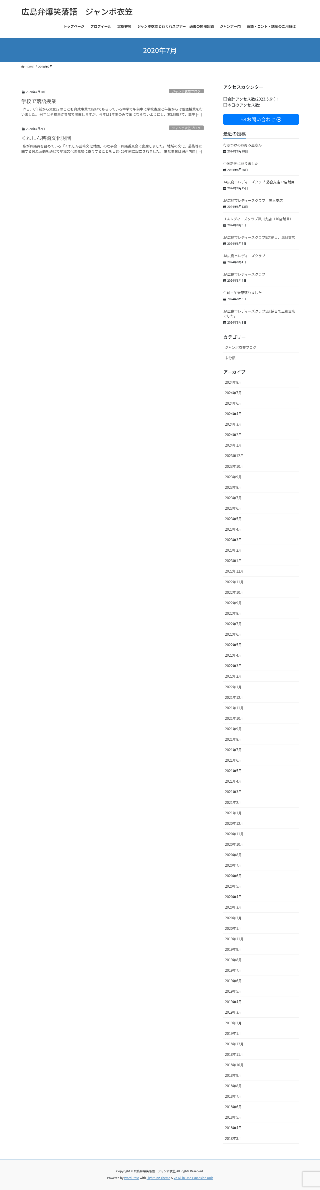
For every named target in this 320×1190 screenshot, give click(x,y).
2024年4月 (233, 413)
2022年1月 (233, 686)
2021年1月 (233, 812)
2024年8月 (233, 382)
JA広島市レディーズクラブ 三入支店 (253, 200)
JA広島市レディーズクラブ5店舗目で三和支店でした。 (259, 314)
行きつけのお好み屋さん (242, 144)
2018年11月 (234, 1054)
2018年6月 (233, 1106)
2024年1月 (233, 445)
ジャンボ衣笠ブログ (186, 91)
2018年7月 (233, 1096)
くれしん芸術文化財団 (46, 137)
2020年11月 (234, 833)
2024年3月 (233, 424)
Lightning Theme (158, 1178)
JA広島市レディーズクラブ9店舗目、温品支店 (259, 237)
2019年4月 (233, 1001)
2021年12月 (234, 697)
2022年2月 (233, 676)
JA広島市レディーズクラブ (244, 255)
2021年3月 (233, 791)
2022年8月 (233, 613)
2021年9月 (233, 728)
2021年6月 (233, 760)
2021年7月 (233, 749)
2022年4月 (233, 655)
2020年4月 (233, 896)
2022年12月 (234, 571)
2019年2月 (233, 1022)
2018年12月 (234, 1043)
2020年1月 (233, 928)
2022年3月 (233, 665)
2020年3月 (233, 907)
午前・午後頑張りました (242, 292)
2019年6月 (233, 980)
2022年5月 (233, 644)
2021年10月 (234, 718)
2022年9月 (233, 602)
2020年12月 (234, 823)
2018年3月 (233, 1138)
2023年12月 (234, 455)
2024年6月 (233, 403)
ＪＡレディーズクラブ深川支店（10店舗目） (258, 218)
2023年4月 (233, 529)
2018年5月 (233, 1117)
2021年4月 (233, 781)
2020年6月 (233, 875)
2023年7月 (233, 497)
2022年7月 (233, 623)
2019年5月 (233, 991)
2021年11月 (234, 707)
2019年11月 (234, 938)
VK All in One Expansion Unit (193, 1178)
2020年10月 (234, 844)
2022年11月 (234, 581)
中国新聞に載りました (240, 163)
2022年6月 (233, 634)
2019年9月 (233, 949)
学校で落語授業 (38, 101)
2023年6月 (233, 508)
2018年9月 (233, 1075)
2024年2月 (233, 434)
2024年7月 (233, 392)
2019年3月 (233, 1012)
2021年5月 (233, 770)
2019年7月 (233, 970)
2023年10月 (234, 466)
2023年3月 (233, 539)
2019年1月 (233, 1033)
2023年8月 (233, 487)
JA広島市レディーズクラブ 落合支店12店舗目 (258, 181)
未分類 (230, 357)
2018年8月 (233, 1085)
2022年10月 (234, 592)
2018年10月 (234, 1064)
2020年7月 (233, 865)
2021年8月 (233, 739)
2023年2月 (233, 550)
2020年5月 (233, 886)
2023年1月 (233, 560)
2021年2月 (233, 802)
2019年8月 (233, 959)
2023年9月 (233, 476)
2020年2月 (233, 917)
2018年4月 (233, 1127)
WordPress (131, 1178)
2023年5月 (233, 518)
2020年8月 (233, 854)
